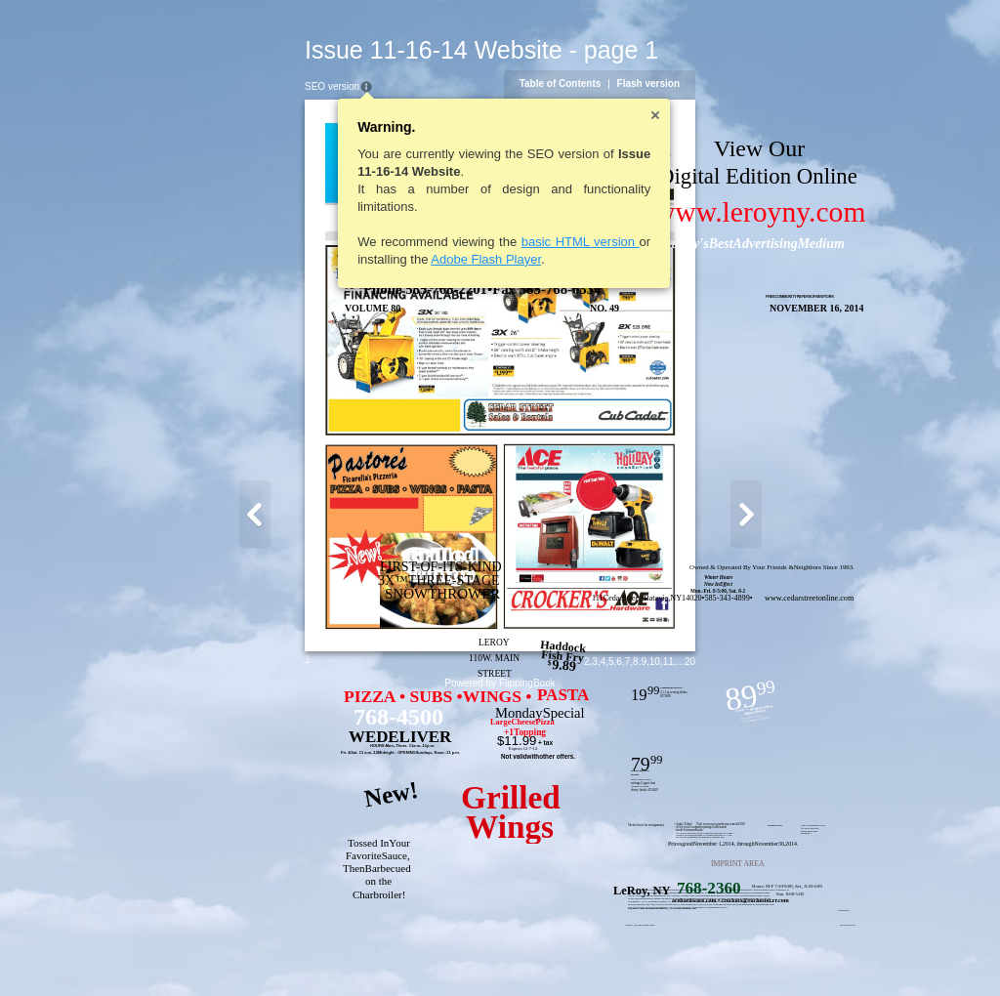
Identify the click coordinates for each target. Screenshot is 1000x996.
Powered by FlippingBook (499, 975)
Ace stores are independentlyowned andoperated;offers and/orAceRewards (563, 890)
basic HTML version (477, 241)
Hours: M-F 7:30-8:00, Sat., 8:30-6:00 (683, 886)
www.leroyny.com (656, 212)
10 (758, 953)
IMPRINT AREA (634, 863)
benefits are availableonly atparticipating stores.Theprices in (654, 890)
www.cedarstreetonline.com (705, 598)
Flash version (752, 83)
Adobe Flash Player (382, 259)
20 (793, 953)
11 (772, 953)
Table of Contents (664, 83)
